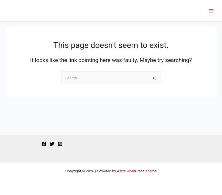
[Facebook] (44, 143)
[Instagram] (60, 143)
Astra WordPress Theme (136, 171)
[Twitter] (52, 143)
